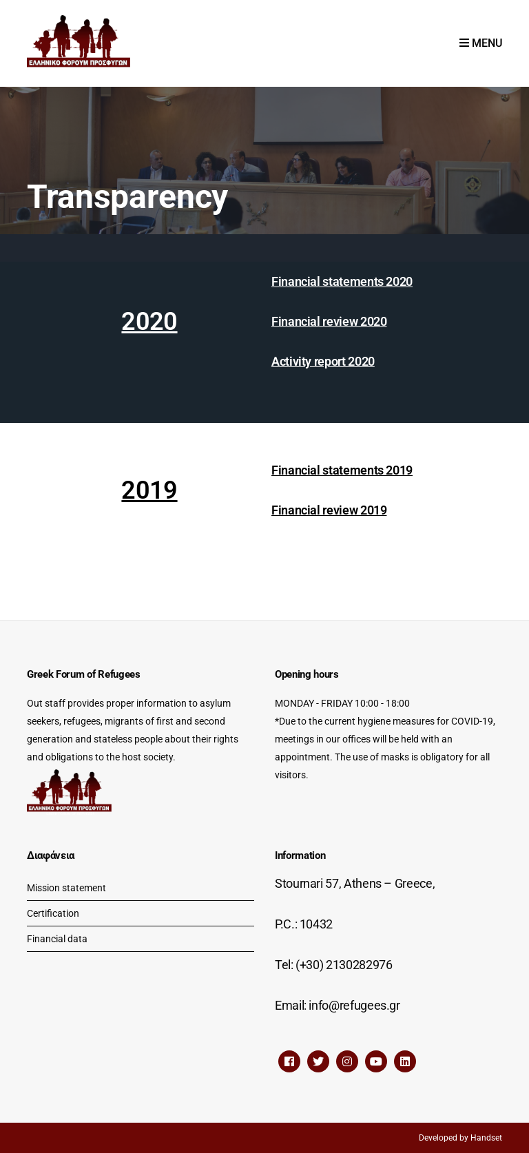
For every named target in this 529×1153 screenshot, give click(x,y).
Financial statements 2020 (342, 281)
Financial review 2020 (328, 321)
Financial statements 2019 (342, 470)
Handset (486, 1138)
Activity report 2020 (323, 361)
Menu (480, 43)
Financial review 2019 (328, 510)
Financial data (57, 938)
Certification (53, 913)
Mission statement (66, 887)
